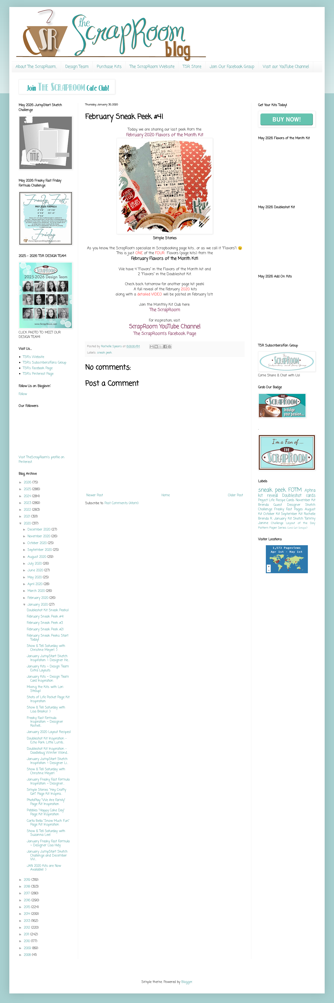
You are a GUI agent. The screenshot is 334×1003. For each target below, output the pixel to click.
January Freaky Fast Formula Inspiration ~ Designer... (48, 781)
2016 (28, 900)
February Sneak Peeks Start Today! (47, 637)
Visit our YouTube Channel (286, 67)
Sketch (298, 518)
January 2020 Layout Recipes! (49, 732)
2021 (27, 516)
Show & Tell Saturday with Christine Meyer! (46, 771)
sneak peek (104, 353)
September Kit (291, 514)
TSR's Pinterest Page (38, 373)
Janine (263, 523)
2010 (27, 941)
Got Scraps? (300, 528)
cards (310, 496)
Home (166, 495)
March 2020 (37, 591)
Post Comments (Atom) (122, 503)
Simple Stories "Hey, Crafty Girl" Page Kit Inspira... (46, 792)
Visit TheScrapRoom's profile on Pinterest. (41, 460)
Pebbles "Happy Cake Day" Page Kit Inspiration (46, 812)
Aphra (310, 490)
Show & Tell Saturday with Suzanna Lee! (46, 833)
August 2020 (37, 557)
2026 (28, 482)
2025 (28, 489)
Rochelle (309, 514)
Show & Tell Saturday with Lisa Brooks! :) (46, 709)
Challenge (277, 523)
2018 (27, 886)
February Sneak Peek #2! (45, 629)
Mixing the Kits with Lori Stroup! (45, 689)
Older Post (235, 495)
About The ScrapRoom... (36, 67)
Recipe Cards (285, 500)
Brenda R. (265, 518)
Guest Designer (287, 505)
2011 (27, 934)
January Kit (283, 518)
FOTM (295, 490)
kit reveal (268, 496)
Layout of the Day (300, 523)
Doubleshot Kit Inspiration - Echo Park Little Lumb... (47, 740)
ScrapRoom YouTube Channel (164, 327)
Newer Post (94, 495)
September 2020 (40, 550)
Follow (23, 394)
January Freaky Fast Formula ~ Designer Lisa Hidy (48, 843)
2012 (27, 927)
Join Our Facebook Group (232, 67)
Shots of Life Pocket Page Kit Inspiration (48, 699)
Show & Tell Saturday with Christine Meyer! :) (46, 648)
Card (290, 528)
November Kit (305, 500)
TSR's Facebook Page (38, 368)
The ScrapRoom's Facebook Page (165, 333)
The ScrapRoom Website (152, 67)
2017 (27, 893)
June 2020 (36, 570)
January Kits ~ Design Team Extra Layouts (48, 668)
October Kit (272, 514)
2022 (28, 509)
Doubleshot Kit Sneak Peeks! (48, 610)
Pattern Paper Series (272, 528)
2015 (27, 907)
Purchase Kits (109, 67)
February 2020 (38, 598)
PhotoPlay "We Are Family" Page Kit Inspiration (46, 802)
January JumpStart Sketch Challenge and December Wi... (47, 855)
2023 (28, 503)
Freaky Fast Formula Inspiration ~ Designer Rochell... (45, 722)
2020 (28, 523)
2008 (28, 955)
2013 (27, 921)
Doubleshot (292, 496)
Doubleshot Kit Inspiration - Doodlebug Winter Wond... (47, 750)
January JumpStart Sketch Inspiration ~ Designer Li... (47, 761)
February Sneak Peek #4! (45, 616)
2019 (28, 880)
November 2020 (39, 536)
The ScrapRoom (165, 310)
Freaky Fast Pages (288, 509)
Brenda (263, 505)
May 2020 (35, 577)
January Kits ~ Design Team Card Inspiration (48, 678)
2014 (27, 914)
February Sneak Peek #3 (45, 623)
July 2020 (35, 563)
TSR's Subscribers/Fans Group (44, 362)
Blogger (186, 982)
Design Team (76, 67)
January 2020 (38, 604)
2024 (28, 496)
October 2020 (38, 543)
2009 (28, 948)
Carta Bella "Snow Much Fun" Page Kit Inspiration (48, 823)
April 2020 (36, 584)
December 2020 (40, 529)
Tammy (310, 518)
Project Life (266, 500)
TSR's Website (33, 357)
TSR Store (192, 67)
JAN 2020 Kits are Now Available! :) (44, 868)
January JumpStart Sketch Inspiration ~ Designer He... (48, 658)
